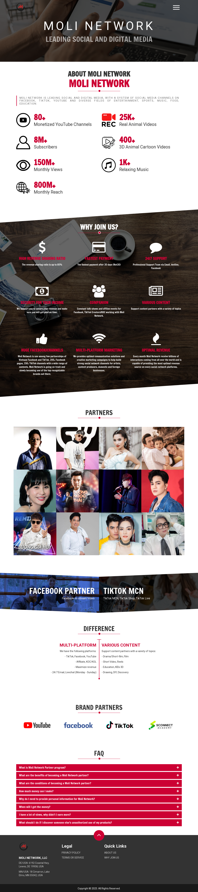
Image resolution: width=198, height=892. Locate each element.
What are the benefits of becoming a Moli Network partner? (54, 775)
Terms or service (73, 857)
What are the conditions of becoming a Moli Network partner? (55, 783)
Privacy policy (71, 852)
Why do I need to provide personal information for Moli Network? (57, 799)
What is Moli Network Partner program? (42, 767)
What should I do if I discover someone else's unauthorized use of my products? (65, 822)
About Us (110, 852)
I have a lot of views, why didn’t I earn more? (45, 815)
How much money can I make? (36, 791)
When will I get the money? (34, 807)
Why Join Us (111, 857)
